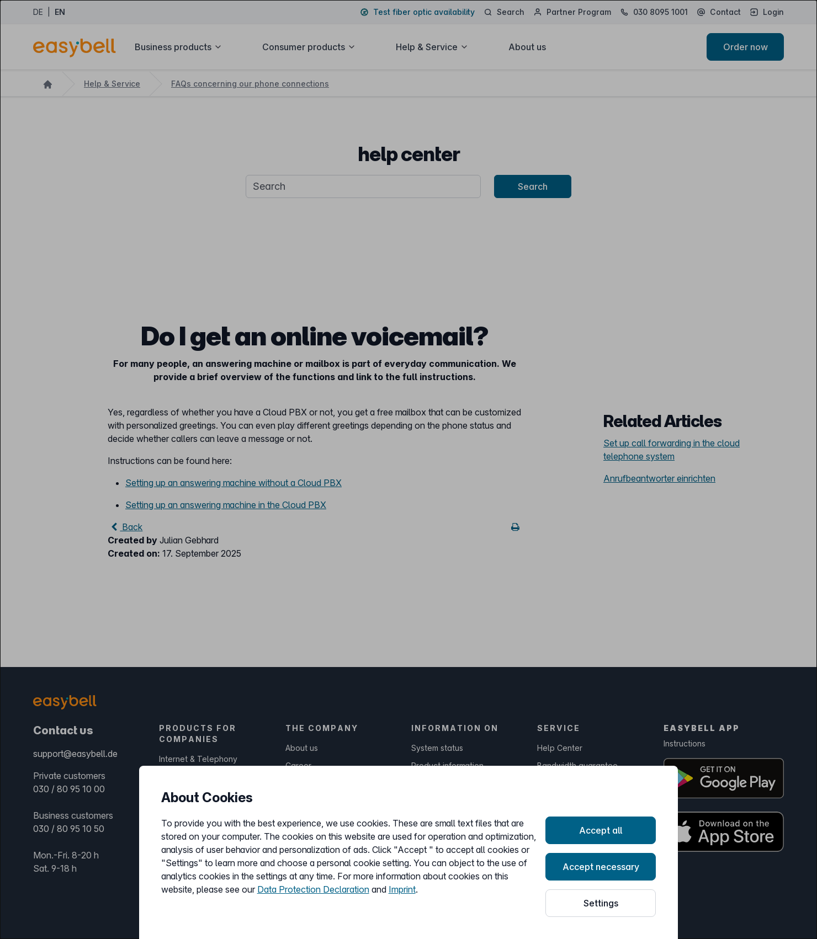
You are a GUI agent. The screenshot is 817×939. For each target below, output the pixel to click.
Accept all (600, 830)
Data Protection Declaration (313, 889)
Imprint (402, 889)
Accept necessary (601, 866)
